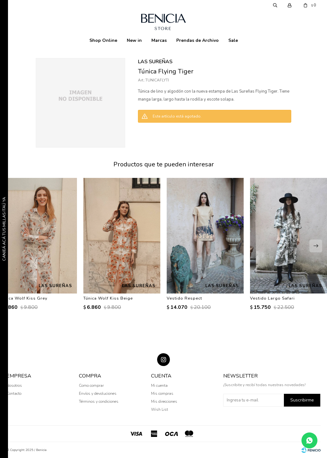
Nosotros (14, 385)
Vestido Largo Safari (272, 298)
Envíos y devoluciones (98, 393)
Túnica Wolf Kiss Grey (24, 298)
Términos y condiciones (98, 401)
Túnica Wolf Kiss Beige (108, 298)
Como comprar (91, 385)
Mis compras (162, 393)
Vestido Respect (184, 298)
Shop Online (103, 40)
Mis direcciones (164, 401)
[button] (316, 246)
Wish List (159, 409)
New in (134, 40)
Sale (233, 40)
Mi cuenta (159, 385)
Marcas (159, 40)
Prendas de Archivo (197, 40)
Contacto (13, 393)
